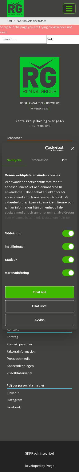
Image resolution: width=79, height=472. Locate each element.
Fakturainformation (21, 351)
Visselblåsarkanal (19, 373)
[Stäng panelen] (72, 148)
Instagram (14, 400)
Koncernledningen (20, 365)
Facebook (14, 407)
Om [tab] (64, 160)
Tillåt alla (39, 292)
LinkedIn (13, 393)
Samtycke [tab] (14, 160)
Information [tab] (39, 160)
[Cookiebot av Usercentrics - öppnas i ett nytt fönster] (47, 148)
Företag (12, 337)
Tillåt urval (39, 306)
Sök (50, 39)
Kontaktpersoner (19, 344)
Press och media (18, 358)
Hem (9, 21)
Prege (50, 465)
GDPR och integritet (39, 453)
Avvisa (40, 320)
